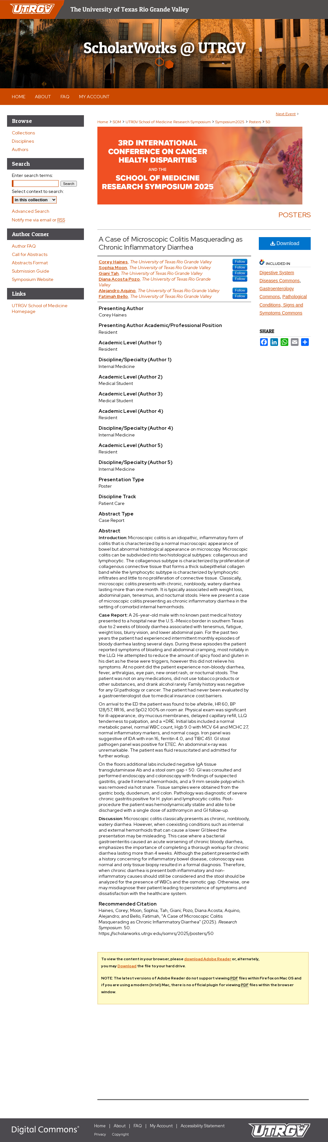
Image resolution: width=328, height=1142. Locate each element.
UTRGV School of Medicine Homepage (40, 308)
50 (268, 121)
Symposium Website (32, 279)
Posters (255, 121)
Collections (23, 133)
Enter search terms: (32, 175)
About (120, 1126)
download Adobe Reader (207, 959)
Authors (20, 149)
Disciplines (23, 141)
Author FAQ (24, 246)
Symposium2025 (230, 121)
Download (284, 243)
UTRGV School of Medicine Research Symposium (169, 121)
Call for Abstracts (29, 254)
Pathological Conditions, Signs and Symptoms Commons (283, 304)
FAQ (138, 1126)
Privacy (100, 1134)
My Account (161, 1126)
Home (102, 121)
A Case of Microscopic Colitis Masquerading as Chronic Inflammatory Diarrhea (170, 243)
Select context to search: (38, 191)
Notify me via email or (38, 220)
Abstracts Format (30, 263)
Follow (240, 261)
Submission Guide (30, 271)
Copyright (120, 1134)
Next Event (286, 113)
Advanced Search (30, 211)
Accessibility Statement (203, 1126)
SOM (117, 121)
